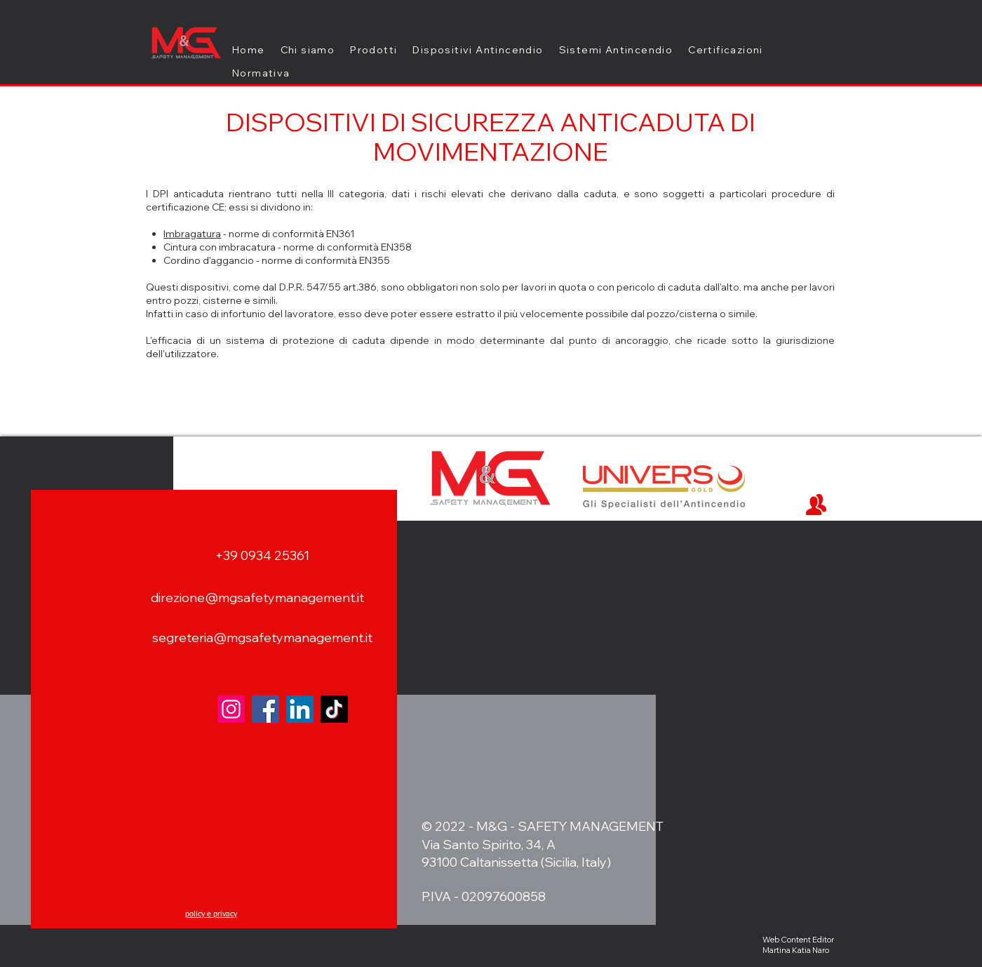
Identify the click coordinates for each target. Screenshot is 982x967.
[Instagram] (231, 709)
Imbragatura (192, 233)
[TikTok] (334, 709)
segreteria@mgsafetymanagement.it (262, 637)
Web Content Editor (798, 940)
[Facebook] (265, 709)
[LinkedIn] (300, 709)
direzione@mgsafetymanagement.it (257, 597)
